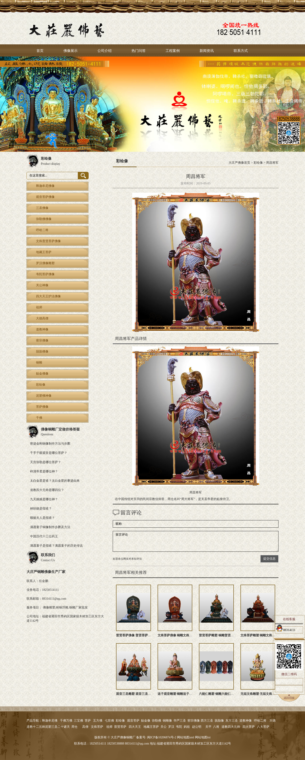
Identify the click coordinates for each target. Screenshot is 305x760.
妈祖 (187, 726)
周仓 (74, 726)
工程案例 (173, 51)
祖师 (109, 726)
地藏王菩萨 (151, 726)
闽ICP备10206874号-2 (161, 737)
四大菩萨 (248, 726)
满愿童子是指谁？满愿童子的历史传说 (56, 545)
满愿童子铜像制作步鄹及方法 (50, 527)
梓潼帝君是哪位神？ (44, 471)
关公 (163, 726)
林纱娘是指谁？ (41, 508)
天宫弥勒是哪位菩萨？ (45, 462)
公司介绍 (104, 51)
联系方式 (241, 51)
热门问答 (139, 51)
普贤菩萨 (120, 726)
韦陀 (179, 726)
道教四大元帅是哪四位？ (47, 490)
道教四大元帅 (230, 726)
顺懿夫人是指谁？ (42, 517)
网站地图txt (203, 737)
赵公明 (196, 726)
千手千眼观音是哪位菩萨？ (48, 453)
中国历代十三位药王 (44, 536)
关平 (208, 726)
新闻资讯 (207, 51)
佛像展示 (70, 51)
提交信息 (269, 558)
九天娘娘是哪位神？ (44, 499)
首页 (40, 51)
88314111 (285, 629)
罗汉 (171, 726)
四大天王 (135, 726)
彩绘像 (258, 162)
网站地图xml (185, 737)
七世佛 (109, 720)
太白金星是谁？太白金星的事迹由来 (55, 480)
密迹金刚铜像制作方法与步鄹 (50, 443)
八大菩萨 (263, 726)
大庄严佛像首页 (239, 162)
